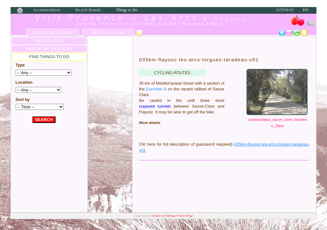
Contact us (158, 215)
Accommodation (46, 10)
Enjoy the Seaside (52, 32)
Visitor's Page (185, 215)
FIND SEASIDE (49, 40)
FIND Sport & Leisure (49, 48)
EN (305, 10)
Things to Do (127, 10)
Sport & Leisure (108, 32)
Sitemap (284, 10)
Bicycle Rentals (88, 10)
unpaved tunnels (155, 106)
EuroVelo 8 (156, 89)
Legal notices (142, 215)
